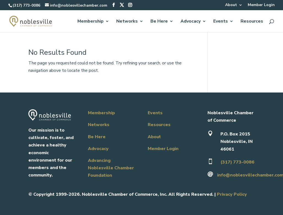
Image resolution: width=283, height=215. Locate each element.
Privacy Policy (232, 194)
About (231, 5)
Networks (127, 21)
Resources (252, 21)
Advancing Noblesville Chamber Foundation (111, 167)
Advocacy (190, 21)
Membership (90, 21)
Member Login (261, 5)
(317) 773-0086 (26, 5)
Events (220, 21)
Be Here (159, 21)
